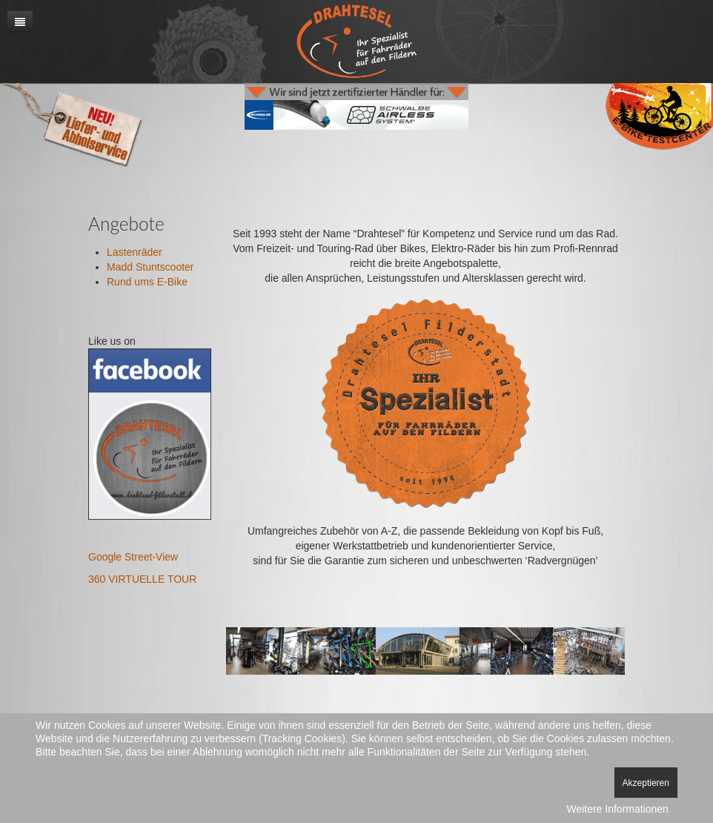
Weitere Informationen (617, 809)
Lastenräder (134, 252)
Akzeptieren (646, 783)
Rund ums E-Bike (147, 282)
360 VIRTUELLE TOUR (142, 579)
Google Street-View (133, 557)
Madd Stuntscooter (150, 267)
